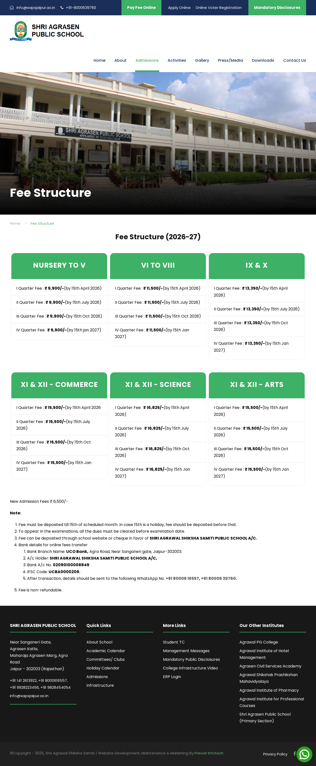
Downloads (263, 60)
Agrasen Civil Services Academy (270, 666)
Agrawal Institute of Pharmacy (269, 690)
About (120, 60)
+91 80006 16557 (182, 578)
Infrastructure (100, 685)
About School (99, 642)
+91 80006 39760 (218, 578)
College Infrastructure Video (190, 668)
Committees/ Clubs (105, 659)
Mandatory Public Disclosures (191, 659)
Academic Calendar (105, 651)
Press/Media (230, 60)
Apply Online (179, 7)
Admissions (147, 60)
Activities (177, 60)
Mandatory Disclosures (277, 7)
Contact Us (294, 60)
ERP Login (172, 677)
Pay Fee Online (141, 7)
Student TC (174, 642)
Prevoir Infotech (209, 753)
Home (99, 60)
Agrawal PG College (258, 642)
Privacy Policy (275, 754)
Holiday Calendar (102, 668)
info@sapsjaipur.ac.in (29, 695)
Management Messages (186, 651)
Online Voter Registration (219, 7)
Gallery (202, 60)
